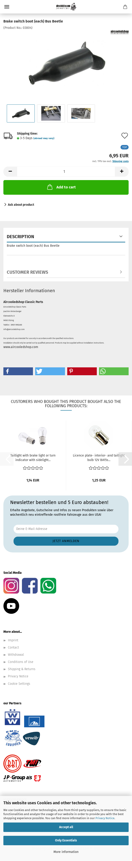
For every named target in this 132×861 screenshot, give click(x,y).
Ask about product (21, 205)
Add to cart (61, 186)
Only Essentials (66, 840)
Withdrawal (16, 655)
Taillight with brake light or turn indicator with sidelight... (33, 458)
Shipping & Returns (21, 669)
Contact (13, 647)
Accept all (66, 827)
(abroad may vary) (43, 138)
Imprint (13, 640)
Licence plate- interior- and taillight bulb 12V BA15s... (99, 458)
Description (20, 236)
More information (66, 852)
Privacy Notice (104, 818)
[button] (10, 172)
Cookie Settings (19, 684)
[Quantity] (66, 172)
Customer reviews (27, 272)
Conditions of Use (20, 662)
